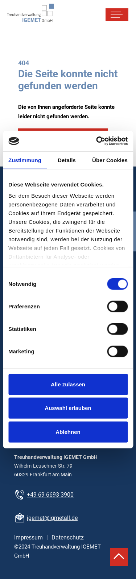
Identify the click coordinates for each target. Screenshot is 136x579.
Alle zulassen (68, 384)
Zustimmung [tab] (24, 160)
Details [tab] (67, 160)
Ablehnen (67, 431)
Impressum (28, 537)
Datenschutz (67, 537)
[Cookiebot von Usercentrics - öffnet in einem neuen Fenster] (97, 141)
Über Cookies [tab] (110, 160)
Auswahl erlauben (68, 408)
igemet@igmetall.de (52, 517)
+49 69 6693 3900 (50, 494)
